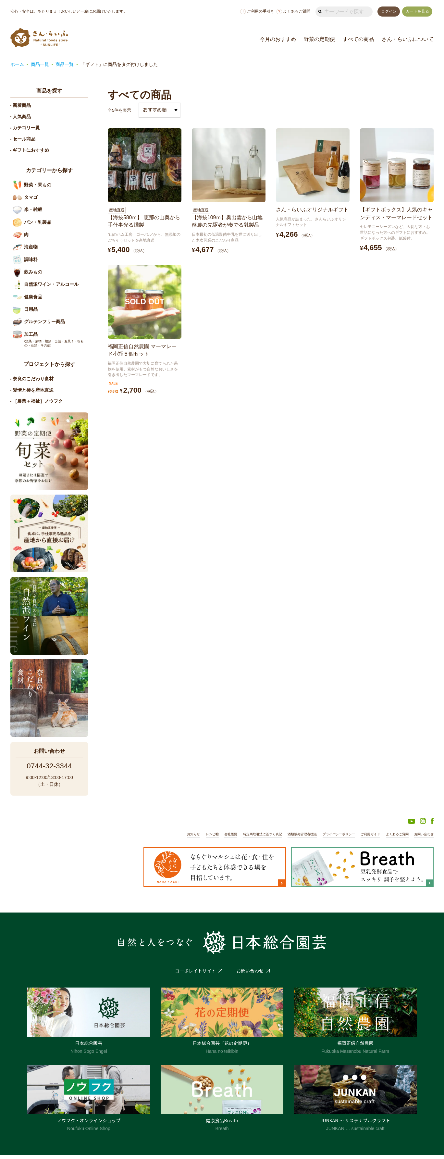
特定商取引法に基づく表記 (248, 838)
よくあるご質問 (291, 11)
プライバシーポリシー (331, 838)
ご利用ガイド (365, 838)
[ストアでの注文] (159, 110)
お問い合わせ (423, 838)
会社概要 (214, 838)
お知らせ (174, 838)
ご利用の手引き (255, 11)
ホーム (17, 64)
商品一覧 (40, 64)
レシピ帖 (194, 838)
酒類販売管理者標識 (291, 838)
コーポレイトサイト (195, 975)
